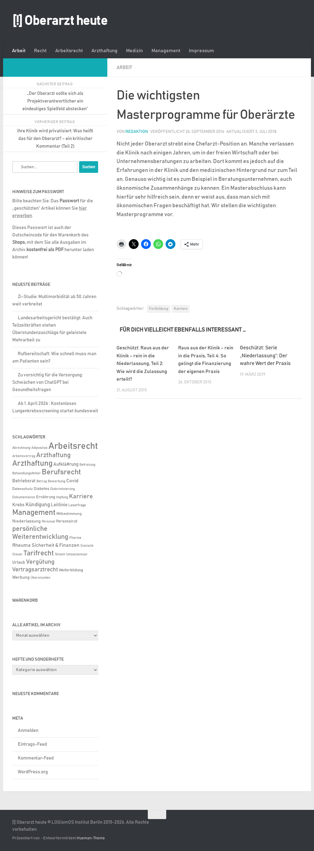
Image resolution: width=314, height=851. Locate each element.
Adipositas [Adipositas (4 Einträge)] (39, 447)
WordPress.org (33, 772)
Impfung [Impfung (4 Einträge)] (62, 497)
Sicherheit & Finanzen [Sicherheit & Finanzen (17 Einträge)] (55, 545)
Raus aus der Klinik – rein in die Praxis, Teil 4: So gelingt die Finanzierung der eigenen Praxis (204, 363)
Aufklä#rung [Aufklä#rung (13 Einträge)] (65, 464)
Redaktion (136, 131)
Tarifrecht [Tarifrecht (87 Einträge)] (39, 553)
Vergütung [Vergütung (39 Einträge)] (40, 562)
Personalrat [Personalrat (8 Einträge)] (66, 521)
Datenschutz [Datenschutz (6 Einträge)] (22, 489)
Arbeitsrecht (69, 50)
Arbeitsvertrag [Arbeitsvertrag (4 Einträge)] (23, 456)
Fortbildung (158, 308)
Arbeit (18, 50)
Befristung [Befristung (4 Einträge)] (87, 464)
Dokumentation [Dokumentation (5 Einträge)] (23, 497)
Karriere (180, 308)
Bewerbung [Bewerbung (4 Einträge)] (56, 481)
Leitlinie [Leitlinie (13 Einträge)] (59, 505)
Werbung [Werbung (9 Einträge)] (21, 577)
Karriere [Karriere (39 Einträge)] (81, 496)
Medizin (134, 50)
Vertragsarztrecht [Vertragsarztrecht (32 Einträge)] (35, 570)
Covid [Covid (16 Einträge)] (72, 480)
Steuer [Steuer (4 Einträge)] (17, 554)
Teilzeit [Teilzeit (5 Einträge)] (60, 554)
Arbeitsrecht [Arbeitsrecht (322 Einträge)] (73, 446)
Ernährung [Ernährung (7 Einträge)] (45, 497)
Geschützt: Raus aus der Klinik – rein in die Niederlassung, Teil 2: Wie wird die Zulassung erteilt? (144, 363)
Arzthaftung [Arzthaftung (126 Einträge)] (32, 463)
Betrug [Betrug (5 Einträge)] (41, 481)
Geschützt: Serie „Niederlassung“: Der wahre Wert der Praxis (265, 355)
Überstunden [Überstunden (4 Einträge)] (40, 577)
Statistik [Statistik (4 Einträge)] (87, 545)
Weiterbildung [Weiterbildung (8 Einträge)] (71, 570)
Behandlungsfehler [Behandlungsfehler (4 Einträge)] (26, 473)
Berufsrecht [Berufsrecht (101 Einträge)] (61, 472)
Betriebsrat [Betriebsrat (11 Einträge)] (24, 481)
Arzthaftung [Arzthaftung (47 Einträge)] (53, 455)
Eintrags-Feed (32, 744)
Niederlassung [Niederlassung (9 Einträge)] (26, 521)
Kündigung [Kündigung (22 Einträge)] (37, 504)
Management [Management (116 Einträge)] (34, 512)
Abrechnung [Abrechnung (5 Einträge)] (21, 447)
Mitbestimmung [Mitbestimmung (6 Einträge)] (69, 514)
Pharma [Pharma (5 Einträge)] (75, 537)
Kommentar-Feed (36, 758)
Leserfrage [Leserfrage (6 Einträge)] (77, 505)
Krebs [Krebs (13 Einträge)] (18, 505)
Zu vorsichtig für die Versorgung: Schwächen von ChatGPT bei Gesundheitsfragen (47, 382)
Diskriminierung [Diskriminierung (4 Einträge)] (62, 489)
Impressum (201, 50)
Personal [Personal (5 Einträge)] (48, 521)
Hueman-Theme (91, 838)
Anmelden (28, 730)
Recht (40, 50)
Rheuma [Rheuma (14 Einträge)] (21, 545)
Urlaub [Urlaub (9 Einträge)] (18, 562)
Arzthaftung (104, 50)
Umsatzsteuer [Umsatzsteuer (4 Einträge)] (77, 554)
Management (165, 50)
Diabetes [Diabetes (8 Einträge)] (41, 489)
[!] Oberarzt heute (59, 21)
